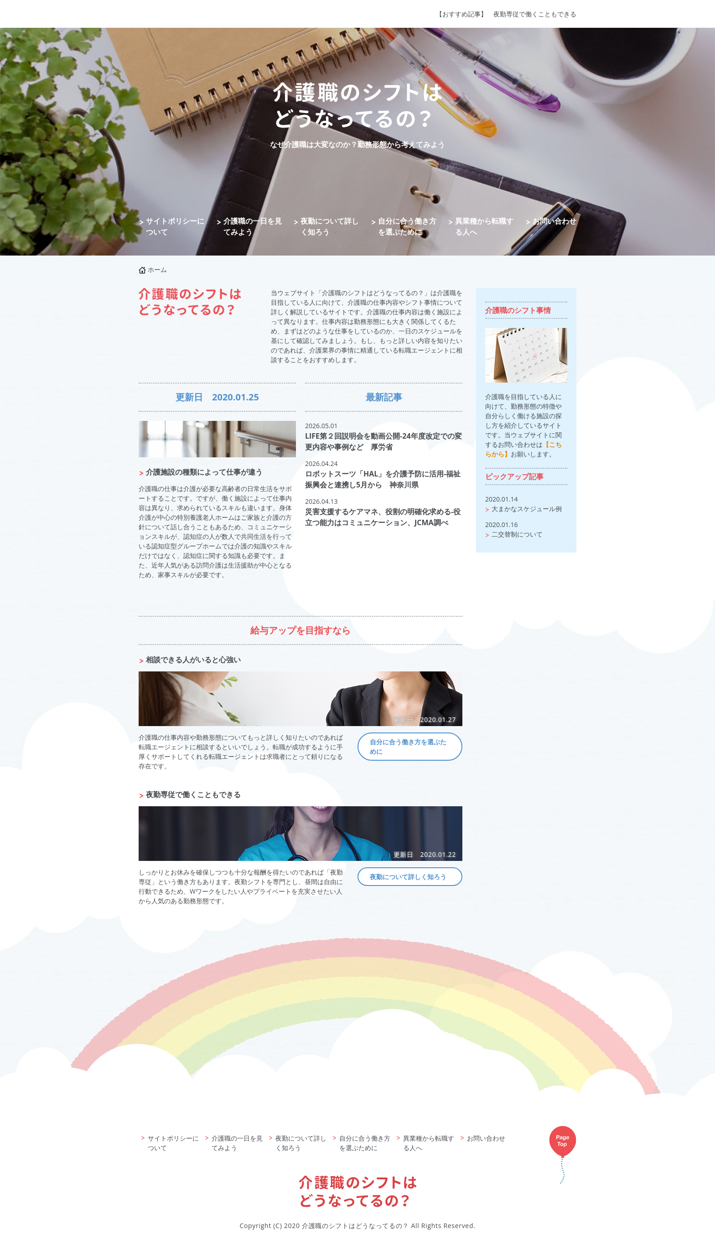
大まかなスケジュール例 (527, 508)
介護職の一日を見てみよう (252, 226)
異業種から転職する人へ (484, 226)
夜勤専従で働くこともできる (534, 14)
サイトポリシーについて (175, 226)
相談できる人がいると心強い (193, 660)
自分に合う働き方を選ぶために (407, 226)
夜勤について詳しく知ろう (330, 226)
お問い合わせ (554, 221)
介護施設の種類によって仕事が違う (204, 472)
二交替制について (517, 534)
